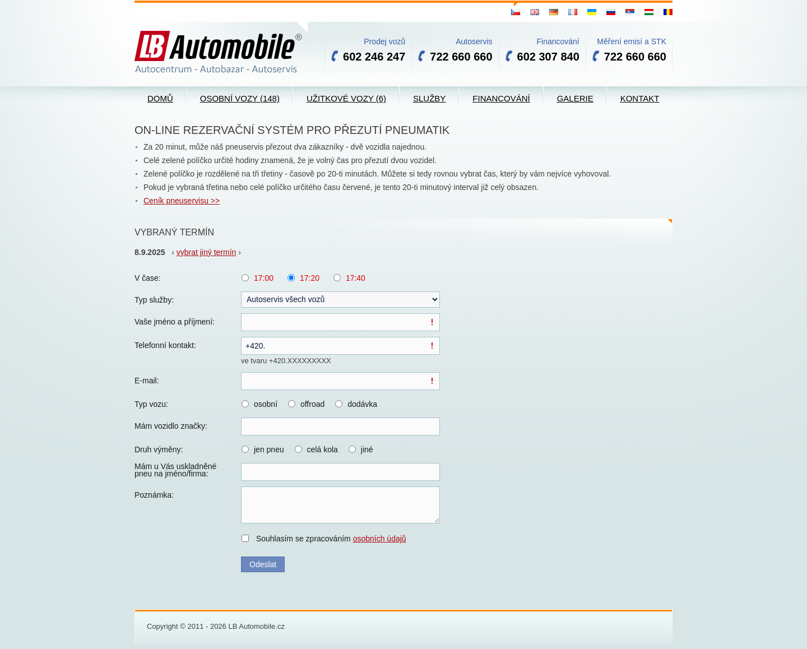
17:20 (309, 277)
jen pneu (269, 449)
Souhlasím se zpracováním (331, 538)
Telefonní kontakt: (165, 345)
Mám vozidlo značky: (170, 425)
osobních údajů (379, 538)
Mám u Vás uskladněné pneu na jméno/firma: (175, 470)
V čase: (147, 277)
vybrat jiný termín (206, 252)
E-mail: (146, 380)
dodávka (362, 404)
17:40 (355, 277)
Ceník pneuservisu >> (181, 200)
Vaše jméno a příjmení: (174, 321)
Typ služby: (154, 299)
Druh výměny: (158, 449)
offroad (312, 404)
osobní (265, 404)
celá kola (322, 449)
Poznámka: (154, 494)
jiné (367, 449)
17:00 (263, 277)
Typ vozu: (151, 404)
